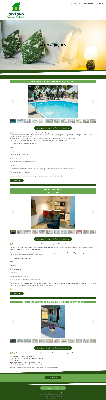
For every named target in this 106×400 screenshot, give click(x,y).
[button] (13, 121)
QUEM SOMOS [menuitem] (88, 3)
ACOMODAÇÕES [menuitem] (75, 3)
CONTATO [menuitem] (100, 3)
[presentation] (13, 101)
